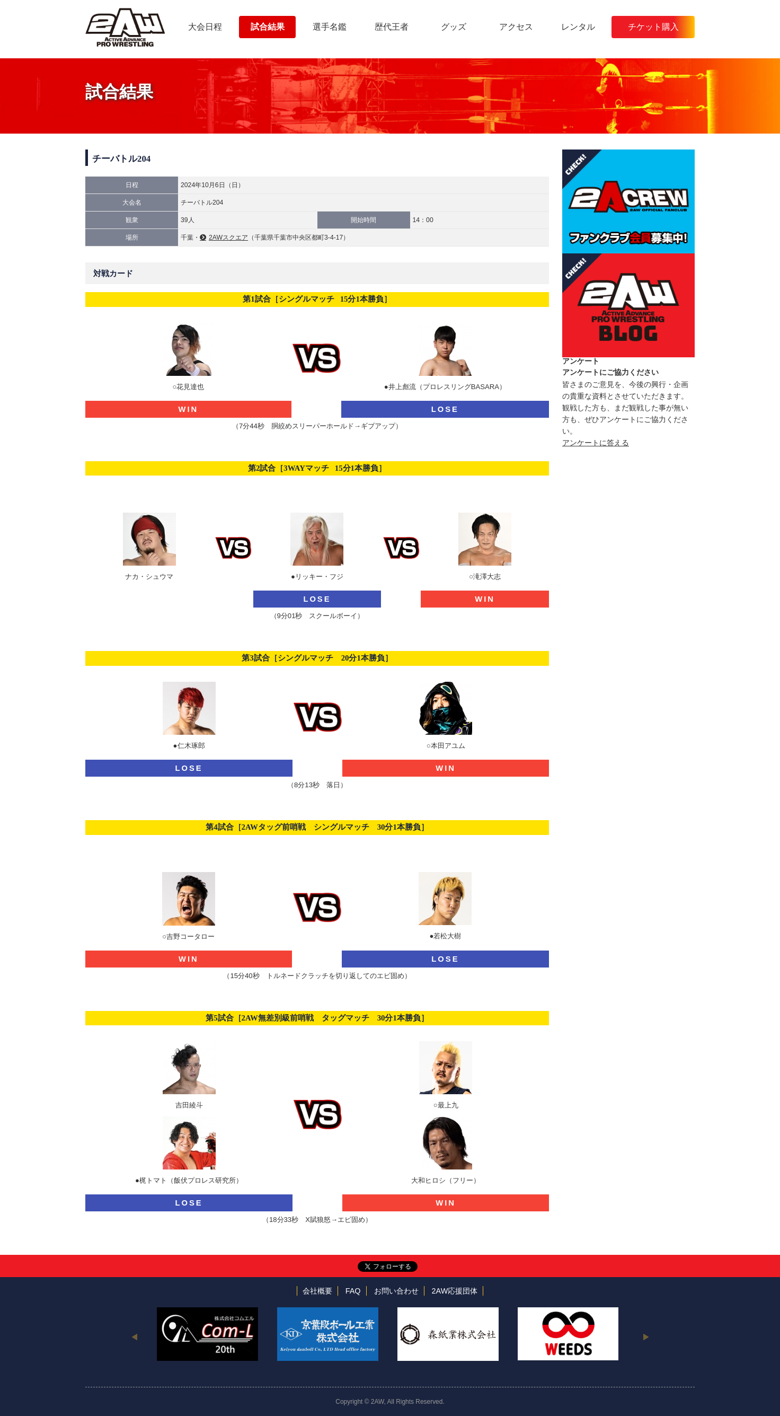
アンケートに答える (595, 442)
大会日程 (205, 26)
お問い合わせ (396, 1291)
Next (646, 1336)
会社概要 (317, 1291)
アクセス (516, 26)
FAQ (353, 1291)
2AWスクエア (228, 237)
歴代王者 (392, 26)
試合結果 (268, 26)
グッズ (453, 26)
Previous (134, 1336)
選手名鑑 (330, 26)
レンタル (578, 26)
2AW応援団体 (455, 1291)
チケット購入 (653, 26)
